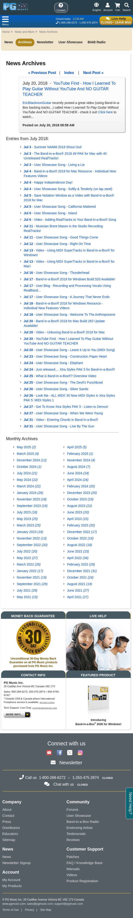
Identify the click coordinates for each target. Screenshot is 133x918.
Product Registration (82, 881)
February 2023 (81, 525)
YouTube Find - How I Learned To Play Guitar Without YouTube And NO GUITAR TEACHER (69, 89)
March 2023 (29, 525)
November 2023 (32, 499)
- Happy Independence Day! (48, 182)
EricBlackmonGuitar (37, 103)
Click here (105, 112)
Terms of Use (10, 909)
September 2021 (32, 584)
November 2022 (32, 538)
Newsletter (45, 42)
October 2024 (29, 467)
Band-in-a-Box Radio (82, 822)
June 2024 (78, 473)
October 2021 (80, 577)
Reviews (73, 840)
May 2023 (27, 519)
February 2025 (80, 454)
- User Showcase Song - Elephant (53, 363)
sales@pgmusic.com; (40, 903)
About (6, 809)
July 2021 (27, 590)
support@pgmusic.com (45, 708)
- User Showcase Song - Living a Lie (54, 165)
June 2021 (78, 590)
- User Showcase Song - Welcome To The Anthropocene (69, 314)
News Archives (48, 32)
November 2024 (81, 460)
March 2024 (29, 486)
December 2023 (82, 493)
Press (6, 822)
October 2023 (80, 499)
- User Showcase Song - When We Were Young (63, 413)
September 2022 (32, 545)
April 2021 (77, 597)
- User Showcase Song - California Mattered (60, 206)
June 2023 (78, 512)
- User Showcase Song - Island (50, 213)
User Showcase (71, 42)
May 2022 (27, 558)
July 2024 (27, 473)
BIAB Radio (97, 42)
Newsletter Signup (16, 863)
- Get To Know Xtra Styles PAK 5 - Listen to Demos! (66, 407)
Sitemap (8, 840)
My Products (12, 886)
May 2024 (27, 480)
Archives (25, 42)
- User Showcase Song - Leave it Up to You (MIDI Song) (69, 350)
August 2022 (79, 545)
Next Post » (93, 73)
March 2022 (29, 564)
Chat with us (63, 784)
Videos (71, 875)
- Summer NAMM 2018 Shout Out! (53, 147)
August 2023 (79, 506)
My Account (11, 880)
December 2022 (82, 532)
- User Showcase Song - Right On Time (57, 244)
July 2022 (27, 551)
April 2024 (77, 480)
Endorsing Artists (79, 828)
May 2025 (26, 447)
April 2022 (77, 558)
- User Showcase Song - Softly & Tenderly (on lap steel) (68, 189)
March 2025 (28, 454)
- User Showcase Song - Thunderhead (56, 273)
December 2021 (82, 571)
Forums (72, 809)
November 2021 (32, 577)
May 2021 (27, 597)
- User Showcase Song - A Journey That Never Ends (67, 297)
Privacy (29, 909)
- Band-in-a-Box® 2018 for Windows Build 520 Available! (69, 279)
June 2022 (78, 551)
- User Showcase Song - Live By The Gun (59, 426)
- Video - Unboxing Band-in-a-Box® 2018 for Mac (64, 332)
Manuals (73, 869)
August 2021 (79, 584)
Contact (8, 815)
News (8, 42)
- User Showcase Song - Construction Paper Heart (65, 356)
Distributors (11, 828)
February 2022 (81, 564)
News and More (24, 32)
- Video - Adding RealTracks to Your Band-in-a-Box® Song (70, 219)
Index (69, 73)
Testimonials (76, 834)
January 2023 (30, 532)
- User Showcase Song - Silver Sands (56, 389)
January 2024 (30, 493)
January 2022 (30, 571)
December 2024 (32, 460)
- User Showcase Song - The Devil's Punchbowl (63, 382)
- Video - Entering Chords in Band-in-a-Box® (61, 420)
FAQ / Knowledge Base (84, 863)
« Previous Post (42, 73)
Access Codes (47, 702)
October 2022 (80, 538)
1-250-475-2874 (88, 22)
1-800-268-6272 (68, 22)
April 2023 (77, 519)
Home (6, 32)
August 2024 (78, 467)
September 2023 (32, 506)
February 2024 (81, 486)
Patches (72, 857)
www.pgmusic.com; (14, 903)
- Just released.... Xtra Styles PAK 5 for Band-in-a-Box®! (69, 369)
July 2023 (27, 512)
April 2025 (76, 447)
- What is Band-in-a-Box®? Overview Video (60, 376)
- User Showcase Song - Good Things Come (61, 237)
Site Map (45, 909)
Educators (10, 834)
